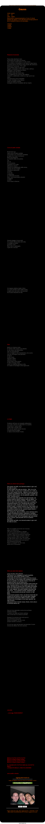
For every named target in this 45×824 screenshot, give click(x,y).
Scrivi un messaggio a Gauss (29, 780)
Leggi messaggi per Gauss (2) (15, 780)
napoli (23, 823)
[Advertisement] (22, 2)
